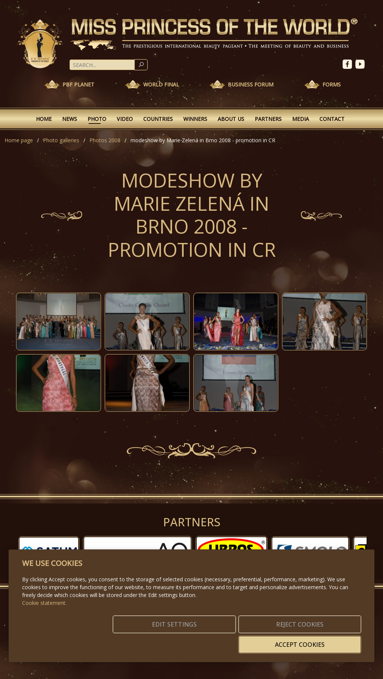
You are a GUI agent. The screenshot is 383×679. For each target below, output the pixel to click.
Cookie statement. (44, 614)
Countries (158, 118)
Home (44, 118)
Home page (18, 140)
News (69, 118)
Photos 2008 (104, 140)
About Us (231, 118)
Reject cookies (250, 640)
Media (300, 118)
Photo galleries (61, 140)
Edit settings (175, 640)
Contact (331, 118)
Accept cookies (325, 640)
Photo (97, 118)
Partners (268, 118)
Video (125, 118)
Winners (195, 118)
